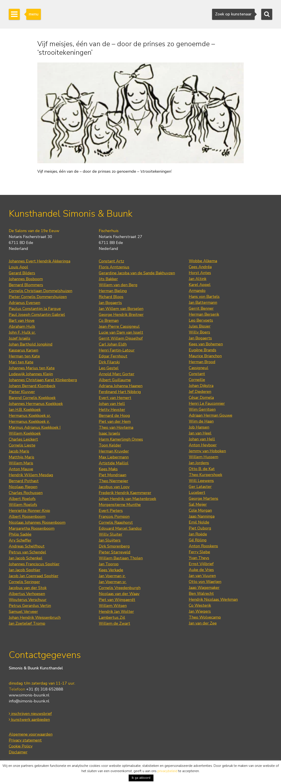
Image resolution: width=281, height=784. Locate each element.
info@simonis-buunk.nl (29, 701)
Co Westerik (200, 605)
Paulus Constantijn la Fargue (35, 308)
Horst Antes (200, 272)
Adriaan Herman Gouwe (210, 415)
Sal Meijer (198, 504)
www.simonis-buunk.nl (29, 695)
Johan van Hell (112, 403)
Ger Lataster (200, 486)
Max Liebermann (114, 457)
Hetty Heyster (112, 409)
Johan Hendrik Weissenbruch (35, 617)
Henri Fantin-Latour (117, 350)
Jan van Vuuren (202, 575)
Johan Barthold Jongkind (30, 344)
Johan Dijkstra (201, 385)
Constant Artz (111, 261)
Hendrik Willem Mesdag (31, 475)
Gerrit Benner (201, 308)
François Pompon (114, 516)
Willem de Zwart (114, 623)
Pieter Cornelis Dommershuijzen (38, 296)
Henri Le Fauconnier (207, 403)
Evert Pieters (111, 510)
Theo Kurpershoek (205, 474)
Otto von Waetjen (205, 581)
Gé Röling (198, 540)
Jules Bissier (200, 326)
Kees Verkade (111, 570)
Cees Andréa (200, 266)
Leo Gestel (109, 368)
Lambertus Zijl (112, 617)
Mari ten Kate (21, 362)
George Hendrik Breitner (121, 314)
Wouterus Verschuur (28, 599)
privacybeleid (167, 771)
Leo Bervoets (201, 320)
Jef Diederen (200, 391)
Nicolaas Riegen (23, 486)
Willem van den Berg (118, 285)
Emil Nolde (199, 522)
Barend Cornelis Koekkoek (32, 397)
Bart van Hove (21, 320)
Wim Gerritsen (202, 409)
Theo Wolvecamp (205, 617)
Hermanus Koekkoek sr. (30, 415)
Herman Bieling (113, 290)
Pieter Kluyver (22, 391)
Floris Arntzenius (114, 267)
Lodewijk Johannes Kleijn (31, 374)
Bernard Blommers (26, 285)
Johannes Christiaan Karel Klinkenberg (43, 380)
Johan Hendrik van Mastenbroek (127, 498)
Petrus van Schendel (27, 552)
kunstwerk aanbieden (29, 719)
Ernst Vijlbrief (201, 563)
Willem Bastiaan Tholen (121, 558)
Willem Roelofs (23, 504)
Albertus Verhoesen (27, 593)
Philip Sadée (20, 534)
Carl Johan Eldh (113, 344)
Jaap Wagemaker (204, 587)
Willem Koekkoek (25, 433)
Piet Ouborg (200, 528)
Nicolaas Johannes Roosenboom (37, 522)
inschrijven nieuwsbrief (30, 713)
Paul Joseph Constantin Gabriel (37, 314)
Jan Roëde (198, 534)
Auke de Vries (201, 569)
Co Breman (109, 320)
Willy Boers (199, 332)
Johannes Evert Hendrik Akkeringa (39, 261)
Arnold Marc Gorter (116, 374)
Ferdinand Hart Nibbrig (120, 391)
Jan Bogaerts (110, 302)
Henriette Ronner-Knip (29, 510)
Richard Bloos (111, 296)
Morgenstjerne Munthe (120, 504)
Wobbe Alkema (203, 261)
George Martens (203, 498)
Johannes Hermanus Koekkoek (36, 403)
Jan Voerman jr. (112, 576)
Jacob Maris (19, 451)
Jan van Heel (200, 433)
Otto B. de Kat (202, 468)
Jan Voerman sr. (112, 581)
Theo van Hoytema (116, 427)
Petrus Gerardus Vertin (30, 605)
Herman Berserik (204, 314)
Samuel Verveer (23, 611)
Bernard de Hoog (114, 415)
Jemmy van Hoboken (207, 451)
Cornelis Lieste (22, 445)
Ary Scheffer (20, 540)
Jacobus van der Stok (28, 587)
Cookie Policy (20, 746)
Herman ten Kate (24, 356)
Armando (197, 290)
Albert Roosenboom (27, 516)
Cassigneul (198, 367)
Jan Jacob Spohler (24, 570)
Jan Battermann (203, 302)
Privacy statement (25, 740)
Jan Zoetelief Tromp (27, 623)
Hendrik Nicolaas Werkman (213, 599)
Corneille (197, 379)
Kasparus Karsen (23, 350)
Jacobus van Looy (114, 486)
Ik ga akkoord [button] (141, 778)
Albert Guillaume (115, 380)
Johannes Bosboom (26, 279)
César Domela (201, 397)
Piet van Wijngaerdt (117, 599)
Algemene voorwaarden (30, 734)
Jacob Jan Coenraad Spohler (33, 576)
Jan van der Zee (203, 623)
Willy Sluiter (110, 534)
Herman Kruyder (114, 451)
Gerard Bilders (22, 273)
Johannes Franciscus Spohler (34, 564)
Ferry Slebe (199, 552)
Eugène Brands (202, 350)
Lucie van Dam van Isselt (121, 332)
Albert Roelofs (22, 498)
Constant (197, 373)
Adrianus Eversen (24, 302)
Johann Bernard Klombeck (32, 385)
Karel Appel (200, 284)
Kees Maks (108, 469)
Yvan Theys (199, 558)
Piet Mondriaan (112, 475)
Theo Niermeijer (113, 481)
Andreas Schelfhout (27, 546)
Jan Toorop (109, 564)
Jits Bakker (108, 279)
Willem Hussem (203, 457)
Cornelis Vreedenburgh (119, 587)
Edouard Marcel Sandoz (120, 528)
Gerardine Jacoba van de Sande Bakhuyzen (137, 273)
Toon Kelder (110, 445)
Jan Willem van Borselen (121, 308)
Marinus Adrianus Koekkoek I (35, 427)
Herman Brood (202, 362)
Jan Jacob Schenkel (25, 558)
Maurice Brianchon (205, 356)
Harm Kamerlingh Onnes (121, 439)
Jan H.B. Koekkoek (25, 409)
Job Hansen (199, 427)
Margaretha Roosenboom (31, 528)
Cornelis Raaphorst (116, 522)
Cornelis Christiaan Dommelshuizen (40, 290)
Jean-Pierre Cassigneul (119, 326)
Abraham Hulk (22, 326)
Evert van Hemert (115, 397)
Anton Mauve (21, 469)
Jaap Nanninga (201, 516)
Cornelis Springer (24, 581)
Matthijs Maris (21, 457)
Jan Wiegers (200, 611)
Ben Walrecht (201, 593)
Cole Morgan (200, 510)
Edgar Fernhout (113, 356)
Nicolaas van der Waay (119, 593)
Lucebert (197, 492)
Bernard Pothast (24, 481)
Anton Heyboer (203, 445)
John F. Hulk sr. (22, 332)
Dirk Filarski (109, 362)
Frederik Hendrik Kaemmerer (125, 492)
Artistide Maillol (113, 463)
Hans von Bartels (204, 296)
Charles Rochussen (26, 492)
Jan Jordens (199, 462)
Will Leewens (201, 480)
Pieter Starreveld (114, 552)
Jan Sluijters (110, 540)
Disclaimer (18, 752)
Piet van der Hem (115, 421)
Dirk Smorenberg (114, 546)
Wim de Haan (201, 421)
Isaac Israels (109, 433)
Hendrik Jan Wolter (116, 611)
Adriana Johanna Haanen (120, 385)
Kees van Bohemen (206, 344)
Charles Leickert (23, 439)
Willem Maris (21, 463)
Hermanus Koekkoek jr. (29, 421)
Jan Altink (197, 278)
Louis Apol (18, 267)
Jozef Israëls (19, 338)
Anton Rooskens (203, 546)
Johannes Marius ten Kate (32, 368)
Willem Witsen (113, 605)
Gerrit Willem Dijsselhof (121, 338)
